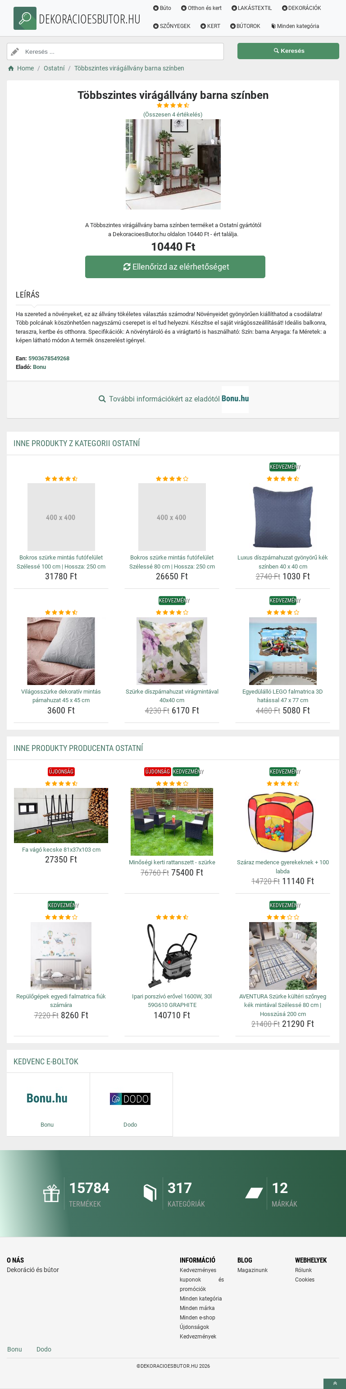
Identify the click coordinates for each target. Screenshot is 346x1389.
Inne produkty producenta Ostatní (78, 748)
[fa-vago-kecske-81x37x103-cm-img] (61, 815)
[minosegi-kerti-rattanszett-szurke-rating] (172, 783)
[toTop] (334, 1384)
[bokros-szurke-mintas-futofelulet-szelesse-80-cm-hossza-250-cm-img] (172, 517)
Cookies (304, 1280)
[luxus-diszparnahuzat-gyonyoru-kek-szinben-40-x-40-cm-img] (283, 517)
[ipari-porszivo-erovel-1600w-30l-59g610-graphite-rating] (172, 917)
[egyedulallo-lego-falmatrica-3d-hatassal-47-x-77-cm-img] (283, 651)
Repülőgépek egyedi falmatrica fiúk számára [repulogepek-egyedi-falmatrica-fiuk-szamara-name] (61, 1001)
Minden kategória (295, 26)
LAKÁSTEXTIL (252, 8)
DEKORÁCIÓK (302, 8)
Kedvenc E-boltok (46, 1061)
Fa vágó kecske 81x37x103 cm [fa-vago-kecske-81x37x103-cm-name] (61, 849)
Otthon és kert (202, 8)
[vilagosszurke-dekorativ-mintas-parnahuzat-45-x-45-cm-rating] (61, 612)
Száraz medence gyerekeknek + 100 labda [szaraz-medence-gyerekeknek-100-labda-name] (283, 867)
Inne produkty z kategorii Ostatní (77, 443)
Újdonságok (194, 1327)
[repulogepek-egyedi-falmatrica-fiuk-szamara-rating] (61, 917)
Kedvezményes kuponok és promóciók (202, 1279)
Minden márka (197, 1308)
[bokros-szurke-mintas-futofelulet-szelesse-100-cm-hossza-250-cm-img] (61, 517)
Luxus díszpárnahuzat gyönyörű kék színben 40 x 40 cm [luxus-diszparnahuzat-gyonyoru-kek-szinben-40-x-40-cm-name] (282, 562)
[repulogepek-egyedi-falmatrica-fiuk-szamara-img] (61, 956)
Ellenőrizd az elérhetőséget (175, 267)
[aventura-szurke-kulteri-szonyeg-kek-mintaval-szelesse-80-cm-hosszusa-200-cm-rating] (283, 917)
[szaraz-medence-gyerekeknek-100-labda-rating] (283, 783)
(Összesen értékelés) (173, 114)
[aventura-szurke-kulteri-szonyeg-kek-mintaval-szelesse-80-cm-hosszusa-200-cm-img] (283, 956)
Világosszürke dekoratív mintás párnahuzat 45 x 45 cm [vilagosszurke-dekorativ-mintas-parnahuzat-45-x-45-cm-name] (61, 696)
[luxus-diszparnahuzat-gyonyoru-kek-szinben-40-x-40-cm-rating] (283, 479)
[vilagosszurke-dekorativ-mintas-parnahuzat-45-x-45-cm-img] (61, 651)
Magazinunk (252, 1270)
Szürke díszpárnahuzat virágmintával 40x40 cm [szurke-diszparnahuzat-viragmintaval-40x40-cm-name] (172, 696)
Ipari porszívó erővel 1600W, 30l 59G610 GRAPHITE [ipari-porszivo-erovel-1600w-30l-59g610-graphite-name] (172, 1001)
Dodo (43, 1349)
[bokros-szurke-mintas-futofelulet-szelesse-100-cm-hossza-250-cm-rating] (61, 479)
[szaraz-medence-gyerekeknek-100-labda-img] (283, 822)
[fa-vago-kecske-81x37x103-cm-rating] (61, 783)
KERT (210, 26)
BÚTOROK (246, 26)
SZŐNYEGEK (172, 26)
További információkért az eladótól (173, 399)
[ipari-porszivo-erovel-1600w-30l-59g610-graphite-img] (172, 956)
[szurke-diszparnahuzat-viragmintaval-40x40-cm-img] (172, 651)
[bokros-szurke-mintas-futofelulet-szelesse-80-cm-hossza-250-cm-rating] (172, 479)
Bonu (39, 367)
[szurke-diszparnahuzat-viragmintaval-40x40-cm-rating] (172, 612)
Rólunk (303, 1270)
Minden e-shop (197, 1317)
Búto (162, 8)
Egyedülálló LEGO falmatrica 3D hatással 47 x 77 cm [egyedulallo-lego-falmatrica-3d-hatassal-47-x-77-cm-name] (282, 696)
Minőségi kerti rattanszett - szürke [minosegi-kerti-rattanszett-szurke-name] (172, 862)
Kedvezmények (198, 1336)
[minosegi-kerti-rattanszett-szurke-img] (172, 822)
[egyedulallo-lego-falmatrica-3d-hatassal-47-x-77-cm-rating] (283, 612)
